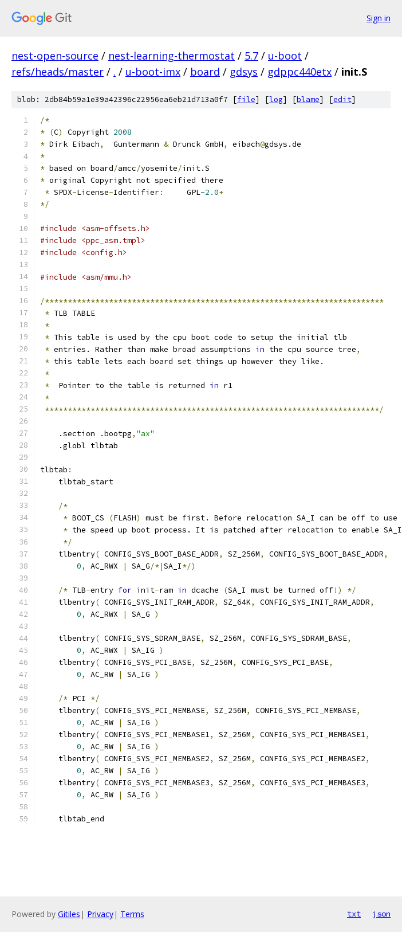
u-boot (285, 55)
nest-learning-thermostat (171, 55)
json (381, 913)
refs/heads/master (57, 72)
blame (308, 99)
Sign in (378, 18)
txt (354, 913)
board (205, 72)
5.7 (251, 55)
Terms (132, 913)
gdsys (244, 72)
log (276, 99)
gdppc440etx (299, 72)
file (246, 99)
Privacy (100, 913)
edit (342, 99)
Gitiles (69, 913)
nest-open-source (54, 55)
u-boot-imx (152, 72)
